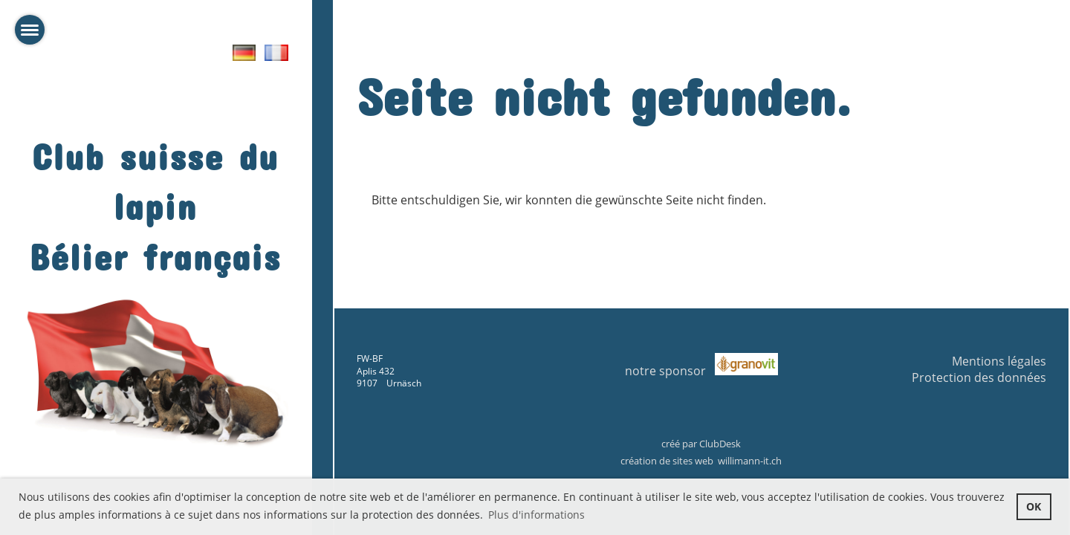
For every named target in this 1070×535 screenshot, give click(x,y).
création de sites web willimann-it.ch (701, 460)
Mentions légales (999, 361)
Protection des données (979, 377)
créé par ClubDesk (701, 443)
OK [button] (1033, 506)
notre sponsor (670, 371)
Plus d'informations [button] (536, 515)
